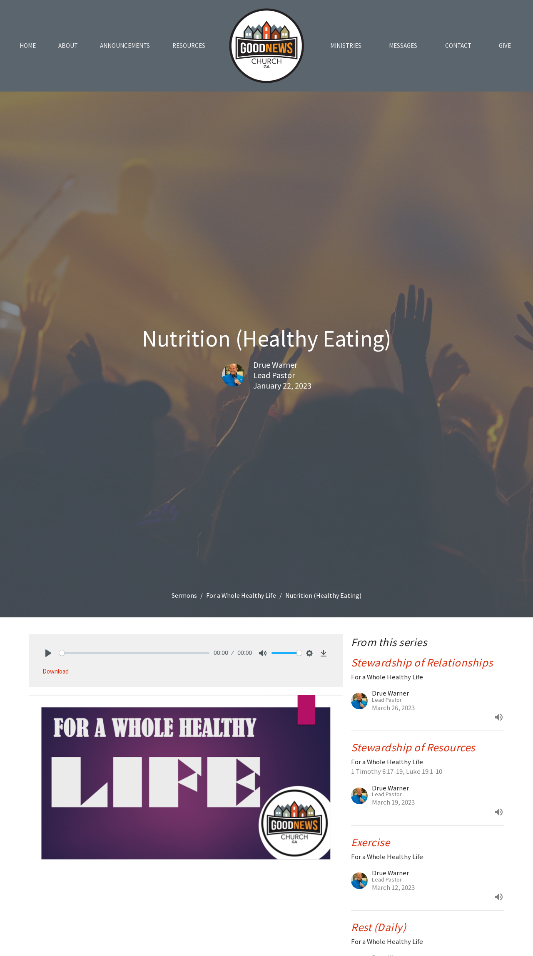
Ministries (345, 46)
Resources (188, 46)
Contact (458, 46)
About (68, 46)
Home (28, 46)
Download (55, 671)
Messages (403, 46)
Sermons (184, 595)
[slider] (134, 653)
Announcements (125, 46)
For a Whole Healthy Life (241, 595)
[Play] (48, 653)
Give (505, 46)
